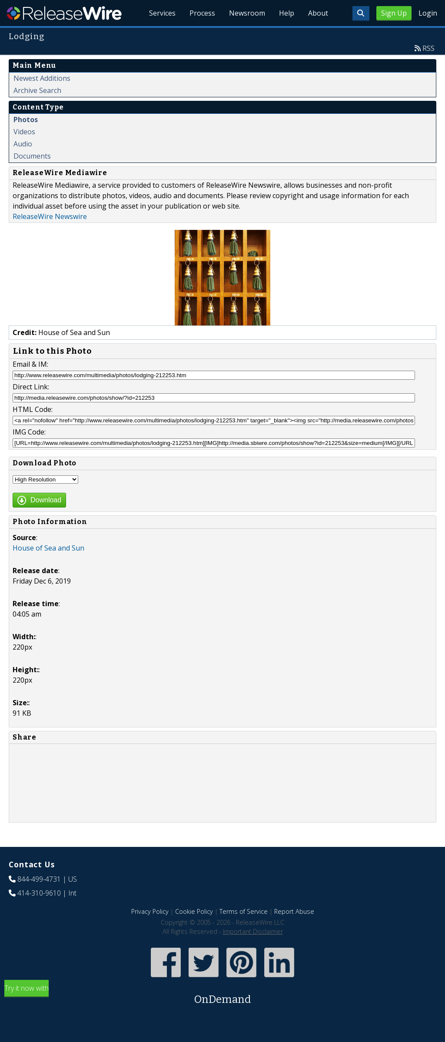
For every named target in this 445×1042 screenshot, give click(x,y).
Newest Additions (41, 78)
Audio (22, 144)
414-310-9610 (39, 893)
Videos (24, 131)
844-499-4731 (39, 879)
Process (202, 13)
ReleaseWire (64, 13)
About (318, 13)
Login (427, 13)
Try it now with (222, 995)
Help (286, 13)
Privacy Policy (150, 911)
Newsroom (247, 13)
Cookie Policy (194, 911)
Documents (32, 156)
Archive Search (37, 90)
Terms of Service (243, 911)
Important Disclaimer (253, 931)
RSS (428, 48)
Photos (25, 119)
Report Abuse (294, 911)
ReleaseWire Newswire (50, 216)
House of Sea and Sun (48, 548)
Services (162, 13)
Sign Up (394, 13)
